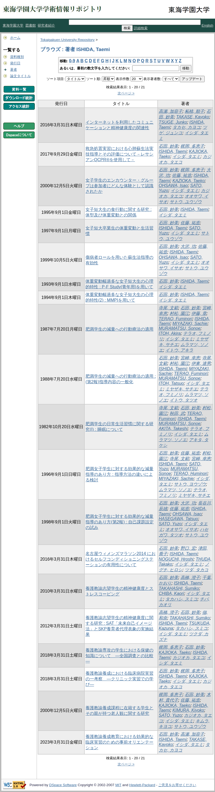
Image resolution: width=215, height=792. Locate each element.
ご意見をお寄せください (177, 785)
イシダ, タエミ (186, 156)
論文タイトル (20, 76)
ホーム (15, 38)
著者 (13, 70)
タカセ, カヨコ (186, 127)
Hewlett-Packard (142, 785)
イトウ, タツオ (183, 400)
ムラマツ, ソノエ (175, 489)
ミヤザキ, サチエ (181, 389)
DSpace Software (63, 785)
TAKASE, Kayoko (192, 117)
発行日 (15, 63)
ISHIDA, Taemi (173, 151)
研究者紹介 (46, 25)
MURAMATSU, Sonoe (179, 328)
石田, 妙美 (168, 146)
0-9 (72, 61)
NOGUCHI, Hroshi (176, 559)
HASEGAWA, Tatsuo (178, 518)
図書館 (30, 25)
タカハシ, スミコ (181, 599)
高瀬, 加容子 (170, 111)
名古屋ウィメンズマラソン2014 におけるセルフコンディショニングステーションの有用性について (120, 559)
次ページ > (126, 93)
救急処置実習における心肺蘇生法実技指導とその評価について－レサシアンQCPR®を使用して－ (119, 154)
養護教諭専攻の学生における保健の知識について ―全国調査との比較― (119, 655)
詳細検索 (141, 28)
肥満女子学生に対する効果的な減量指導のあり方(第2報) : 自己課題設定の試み (119, 522)
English (207, 25)
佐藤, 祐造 (181, 175)
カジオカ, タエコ (189, 657)
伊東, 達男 (201, 363)
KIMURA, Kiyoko (188, 710)
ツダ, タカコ (196, 570)
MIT (118, 785)
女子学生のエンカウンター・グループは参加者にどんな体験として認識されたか (119, 186)
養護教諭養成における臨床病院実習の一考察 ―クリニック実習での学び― (119, 679)
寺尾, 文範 (168, 308)
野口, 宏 (188, 548)
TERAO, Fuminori (175, 318)
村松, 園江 (179, 313)
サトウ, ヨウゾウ (190, 484)
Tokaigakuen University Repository (67, 40)
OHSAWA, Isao (173, 185)
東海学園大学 (13, 25)
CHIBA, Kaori (171, 593)
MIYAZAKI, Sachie (190, 323)
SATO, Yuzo (170, 524)
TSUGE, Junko (173, 122)
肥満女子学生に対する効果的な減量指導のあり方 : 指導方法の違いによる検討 (119, 474)
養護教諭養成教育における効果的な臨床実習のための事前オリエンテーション (119, 742)
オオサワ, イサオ (181, 529)
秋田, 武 (177, 413)
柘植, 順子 (194, 111)
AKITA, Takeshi (173, 428)
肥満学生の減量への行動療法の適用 (119, 329)
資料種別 (17, 57)
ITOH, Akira (170, 333)
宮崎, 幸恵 (190, 358)
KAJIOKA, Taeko (174, 652)
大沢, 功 (188, 246)
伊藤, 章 (199, 313)
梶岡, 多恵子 (192, 146)
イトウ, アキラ (179, 350)
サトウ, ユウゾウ (186, 201)
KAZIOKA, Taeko (189, 180)
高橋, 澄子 (190, 577)
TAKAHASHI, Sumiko (179, 588)
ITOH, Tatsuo (171, 383)
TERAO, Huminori (190, 473)
